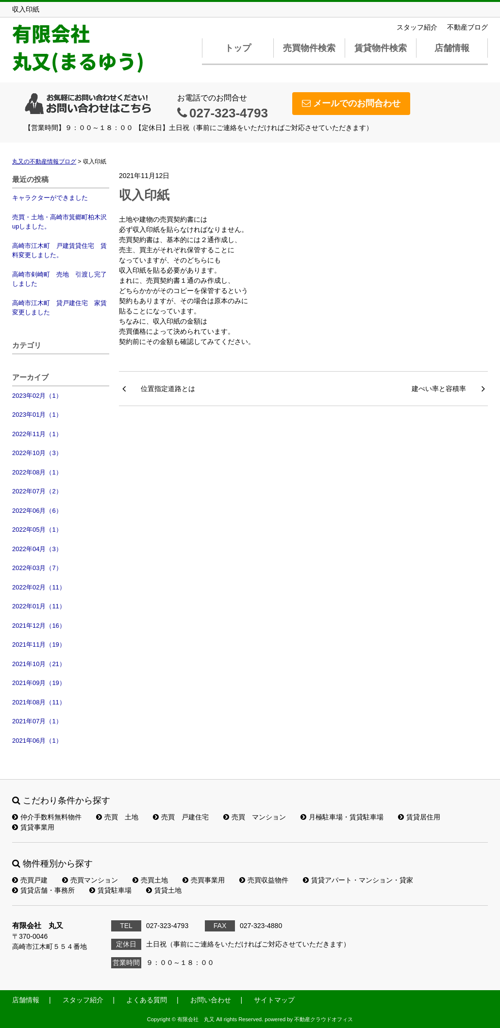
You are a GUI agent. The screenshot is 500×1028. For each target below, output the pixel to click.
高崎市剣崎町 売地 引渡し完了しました (59, 279)
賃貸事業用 (33, 827)
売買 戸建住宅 (181, 817)
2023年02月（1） (37, 395)
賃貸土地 (164, 890)
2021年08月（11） (39, 702)
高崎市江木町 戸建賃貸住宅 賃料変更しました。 (59, 250)
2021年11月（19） (39, 644)
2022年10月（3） (37, 453)
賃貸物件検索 (380, 48)
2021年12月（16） (39, 625)
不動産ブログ (467, 27)
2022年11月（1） (37, 434)
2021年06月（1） (37, 740)
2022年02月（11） (39, 587)
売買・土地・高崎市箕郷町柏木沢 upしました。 (60, 221)
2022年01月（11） (39, 606)
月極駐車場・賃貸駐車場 (341, 817)
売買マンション (90, 880)
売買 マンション (254, 817)
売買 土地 (117, 817)
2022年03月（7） (37, 567)
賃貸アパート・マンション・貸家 (358, 880)
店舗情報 (451, 48)
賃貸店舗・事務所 (43, 890)
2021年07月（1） (37, 721)
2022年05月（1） (37, 529)
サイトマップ (274, 1000)
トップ (238, 48)
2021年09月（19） (39, 682)
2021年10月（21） (39, 664)
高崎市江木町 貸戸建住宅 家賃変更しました (59, 307)
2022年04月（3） (37, 549)
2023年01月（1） (37, 414)
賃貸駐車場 (110, 890)
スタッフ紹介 (417, 27)
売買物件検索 (309, 48)
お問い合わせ (210, 1000)
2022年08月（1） (37, 472)
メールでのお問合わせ (351, 103)
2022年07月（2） (37, 491)
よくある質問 (146, 1000)
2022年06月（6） (37, 510)
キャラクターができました (50, 197)
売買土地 (150, 880)
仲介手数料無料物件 (47, 817)
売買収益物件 (263, 880)
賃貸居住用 (419, 817)
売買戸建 (30, 880)
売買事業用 (204, 880)
